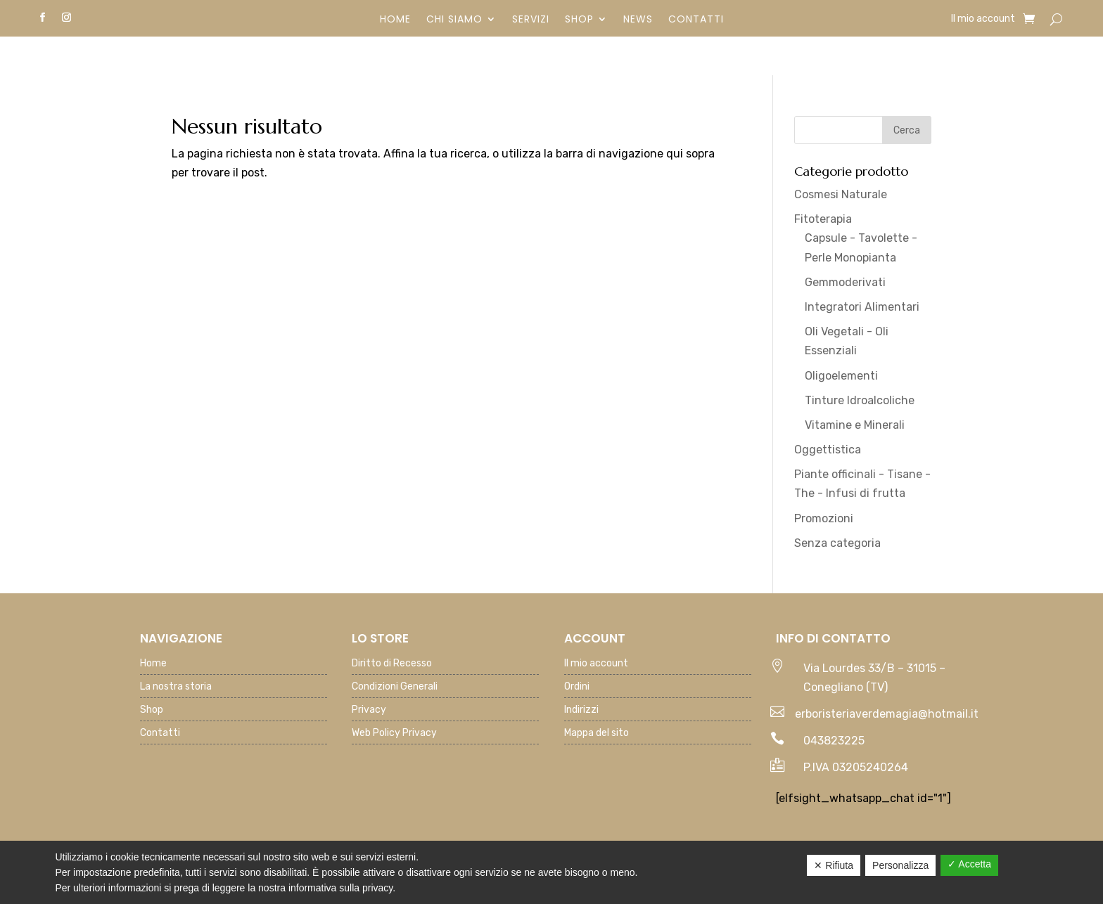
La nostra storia (176, 687)
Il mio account (983, 19)
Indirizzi (581, 710)
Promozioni (823, 518)
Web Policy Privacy (394, 733)
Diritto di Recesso (392, 664)
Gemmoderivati (845, 282)
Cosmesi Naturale (840, 194)
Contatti (696, 20)
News (638, 20)
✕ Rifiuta (833, 865)
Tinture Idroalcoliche (859, 400)
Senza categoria (837, 543)
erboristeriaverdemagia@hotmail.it (886, 714)
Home (395, 20)
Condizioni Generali (395, 687)
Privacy (369, 710)
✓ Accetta (969, 864)
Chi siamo (454, 20)
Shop (579, 20)
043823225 (834, 740)
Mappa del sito (596, 733)
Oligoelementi (841, 375)
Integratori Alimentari (862, 307)
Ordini (576, 687)
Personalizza (900, 865)
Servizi (530, 20)
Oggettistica (827, 449)
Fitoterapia (823, 219)
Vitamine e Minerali (855, 425)
